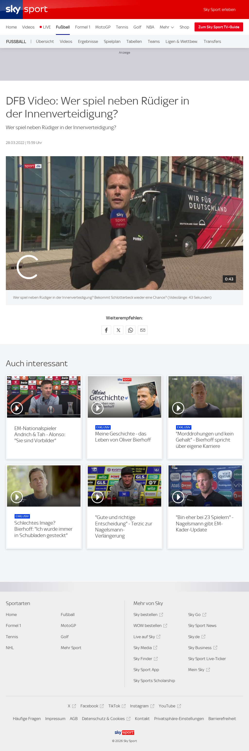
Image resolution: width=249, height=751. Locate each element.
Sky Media (144, 648)
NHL (10, 647)
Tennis (122, 27)
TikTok (116, 706)
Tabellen (134, 41)
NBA (150, 27)
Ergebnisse (88, 41)
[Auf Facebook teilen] (106, 330)
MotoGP (103, 27)
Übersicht (45, 41)
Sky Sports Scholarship (154, 680)
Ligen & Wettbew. (182, 41)
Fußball (63, 27)
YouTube (169, 706)
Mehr (167, 27)
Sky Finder (144, 659)
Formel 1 (82, 27)
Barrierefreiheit (222, 718)
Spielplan (112, 41)
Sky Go (196, 615)
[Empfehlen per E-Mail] (143, 330)
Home (11, 27)
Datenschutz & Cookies (105, 719)
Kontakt (142, 718)
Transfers (212, 41)
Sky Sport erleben (220, 9)
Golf (137, 27)
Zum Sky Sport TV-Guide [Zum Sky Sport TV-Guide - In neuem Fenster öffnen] (218, 27)
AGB (74, 718)
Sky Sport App (146, 669)
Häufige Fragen (27, 718)
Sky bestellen (147, 615)
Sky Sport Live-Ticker (207, 658)
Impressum (55, 718)
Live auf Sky (146, 637)
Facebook (91, 706)
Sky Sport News (202, 625)
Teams (154, 41)
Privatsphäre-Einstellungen (179, 718)
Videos (28, 27)
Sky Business (202, 648)
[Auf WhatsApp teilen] (130, 330)
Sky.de (196, 637)
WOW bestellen (149, 626)
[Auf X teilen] (118, 330)
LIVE (47, 27)
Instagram (141, 706)
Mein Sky (198, 670)
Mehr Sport (71, 647)
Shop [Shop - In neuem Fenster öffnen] (184, 27)
